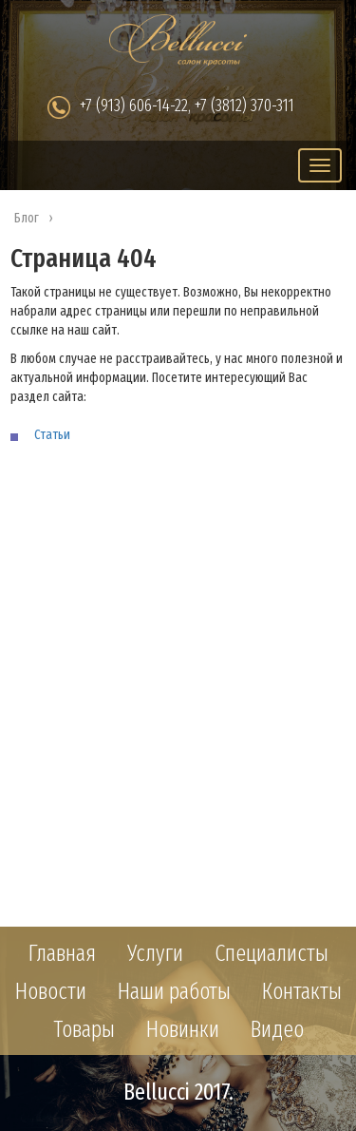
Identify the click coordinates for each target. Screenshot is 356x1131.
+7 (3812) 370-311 (244, 105)
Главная (62, 953)
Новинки (182, 1029)
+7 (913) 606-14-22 (134, 105)
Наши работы (174, 991)
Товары (84, 1029)
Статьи (52, 435)
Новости (50, 991)
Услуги (155, 953)
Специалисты (271, 953)
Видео (277, 1029)
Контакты (302, 991)
